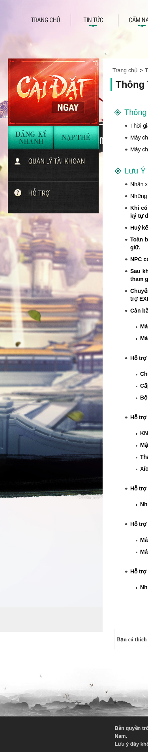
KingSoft (87, 732)
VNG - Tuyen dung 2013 (54, 732)
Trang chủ (50, 22)
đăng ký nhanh (31, 137)
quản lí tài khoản (56, 165)
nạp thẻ (76, 137)
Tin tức (94, 22)
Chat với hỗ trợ (56, 197)
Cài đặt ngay (53, 92)
